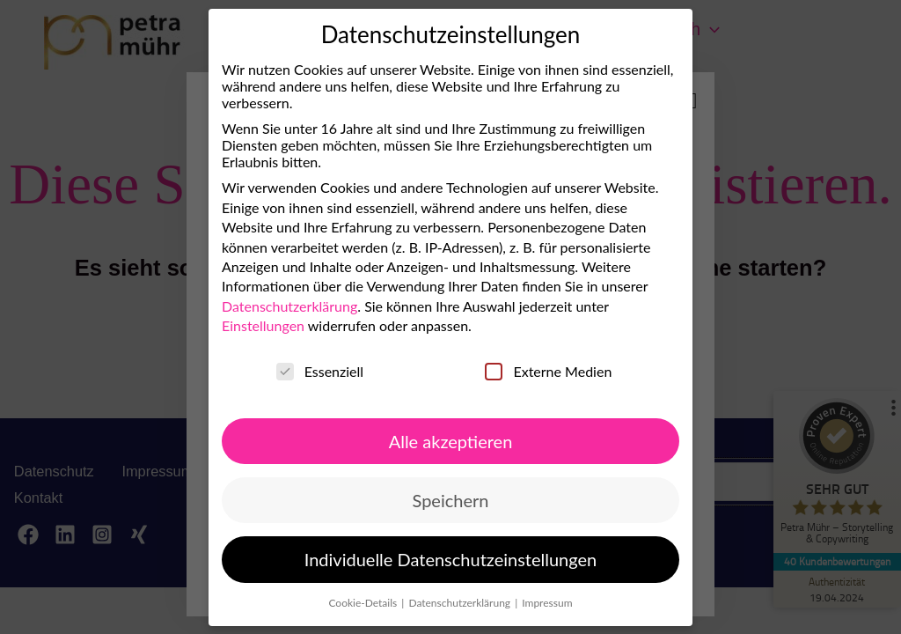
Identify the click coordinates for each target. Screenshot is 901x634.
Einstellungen (263, 325)
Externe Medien (548, 370)
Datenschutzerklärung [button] (460, 601)
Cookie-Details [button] (363, 601)
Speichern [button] (451, 500)
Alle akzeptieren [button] (451, 440)
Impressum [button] (547, 601)
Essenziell (319, 370)
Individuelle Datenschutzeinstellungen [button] (450, 559)
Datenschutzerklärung (289, 306)
